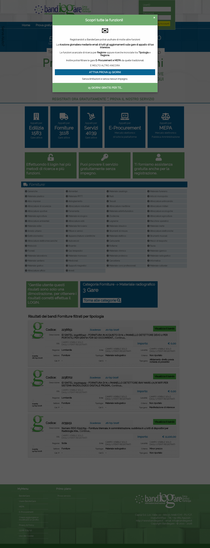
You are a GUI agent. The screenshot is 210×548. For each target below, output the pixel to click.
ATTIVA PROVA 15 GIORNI (105, 72)
